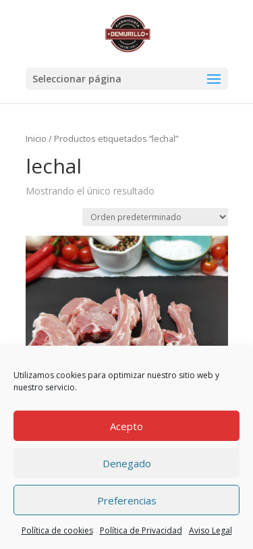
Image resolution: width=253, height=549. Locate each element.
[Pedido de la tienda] (155, 217)
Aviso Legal (210, 530)
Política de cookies (57, 530)
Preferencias (127, 500)
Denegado (127, 463)
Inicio (36, 138)
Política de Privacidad (141, 530)
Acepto (126, 426)
